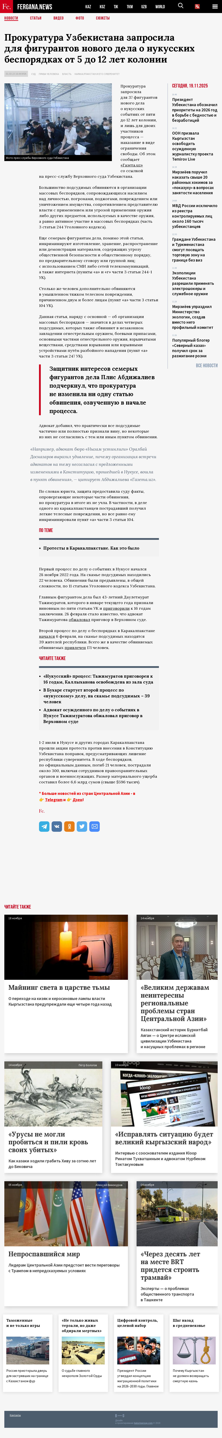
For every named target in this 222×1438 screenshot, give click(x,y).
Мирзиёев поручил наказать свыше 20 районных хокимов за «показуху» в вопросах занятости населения (193, 182)
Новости (11, 18)
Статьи (36, 18)
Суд (33, 74)
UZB (145, 6)
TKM (130, 6)
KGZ (102, 6)
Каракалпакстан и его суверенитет (97, 74)
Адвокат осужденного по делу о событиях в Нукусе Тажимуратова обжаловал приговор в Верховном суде (95, 721)
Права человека (49, 74)
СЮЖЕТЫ (103, 18)
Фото (80, 18)
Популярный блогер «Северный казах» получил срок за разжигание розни (191, 348)
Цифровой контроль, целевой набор (137, 1331)
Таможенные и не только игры (24, 1329)
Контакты (15, 1425)
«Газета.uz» (132, 165)
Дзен (77, 805)
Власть (66, 74)
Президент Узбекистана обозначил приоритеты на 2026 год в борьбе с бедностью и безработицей (194, 110)
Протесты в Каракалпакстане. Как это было (92, 548)
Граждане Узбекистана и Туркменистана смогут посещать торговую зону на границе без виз (193, 250)
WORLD (162, 6)
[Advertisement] (111, 877)
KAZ (88, 6)
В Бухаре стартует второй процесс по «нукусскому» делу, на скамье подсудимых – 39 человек (99, 701)
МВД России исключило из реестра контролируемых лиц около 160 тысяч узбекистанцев (194, 216)
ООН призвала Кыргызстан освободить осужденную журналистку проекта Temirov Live (192, 146)
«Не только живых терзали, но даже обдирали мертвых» (83, 1331)
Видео (59, 18)
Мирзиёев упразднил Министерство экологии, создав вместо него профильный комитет (192, 317)
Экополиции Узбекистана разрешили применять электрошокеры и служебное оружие (193, 283)
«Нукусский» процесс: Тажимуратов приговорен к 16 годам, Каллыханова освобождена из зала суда (85, 681)
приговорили (116, 608)
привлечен (75, 647)
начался (47, 636)
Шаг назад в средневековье (190, 1329)
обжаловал (79, 619)
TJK (116, 6)
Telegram (53, 805)
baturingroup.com (143, 1433)
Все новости (207, 365)
